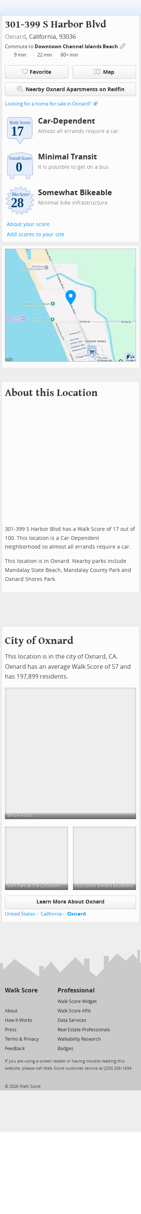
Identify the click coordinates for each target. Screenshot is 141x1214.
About (11, 1011)
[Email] (32, 1001)
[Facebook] (21, 1001)
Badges (65, 1048)
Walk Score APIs (74, 1011)
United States (20, 914)
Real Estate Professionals (84, 1029)
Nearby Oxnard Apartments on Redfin (70, 89)
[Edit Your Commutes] (123, 45)
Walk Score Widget (77, 1001)
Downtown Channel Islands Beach (77, 46)
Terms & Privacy (22, 1039)
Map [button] (104, 72)
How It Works (18, 1020)
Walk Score (21, 990)
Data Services (72, 1020)
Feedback (15, 1048)
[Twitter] (9, 1001)
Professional (76, 990)
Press (11, 1029)
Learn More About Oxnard (70, 902)
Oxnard (15, 36)
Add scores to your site (35, 234)
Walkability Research (79, 1039)
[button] (70, 297)
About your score (28, 224)
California (51, 914)
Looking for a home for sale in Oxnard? (48, 104)
